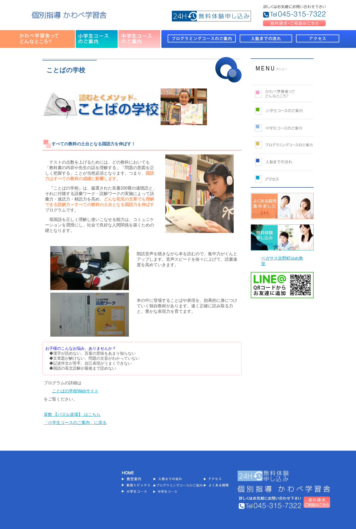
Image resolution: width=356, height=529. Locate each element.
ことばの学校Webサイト (75, 391)
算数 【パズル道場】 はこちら (72, 414)
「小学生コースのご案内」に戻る (75, 422)
